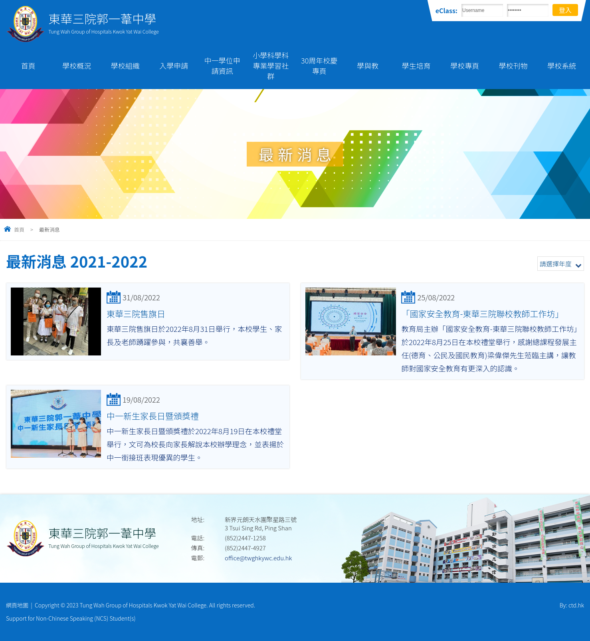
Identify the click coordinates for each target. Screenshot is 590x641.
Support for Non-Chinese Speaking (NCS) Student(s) (71, 618)
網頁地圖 (17, 605)
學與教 (367, 65)
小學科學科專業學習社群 (271, 65)
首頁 (28, 65)
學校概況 (76, 65)
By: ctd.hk (572, 605)
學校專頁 (464, 65)
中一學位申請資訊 (222, 65)
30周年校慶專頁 (319, 65)
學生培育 (416, 65)
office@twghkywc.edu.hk (258, 558)
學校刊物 (513, 65)
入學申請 (173, 65)
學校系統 (561, 65)
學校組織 (125, 65)
